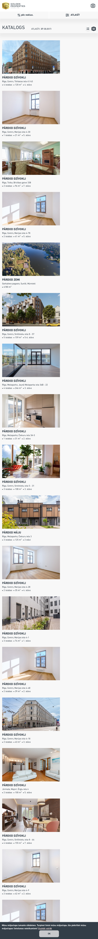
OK (49, 934)
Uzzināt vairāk (45, 928)
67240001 (54, 905)
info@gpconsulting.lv (54, 909)
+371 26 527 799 (56, 901)
